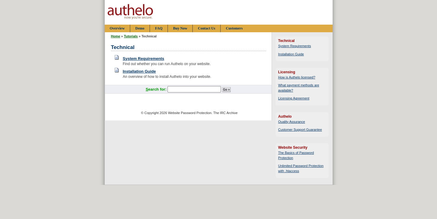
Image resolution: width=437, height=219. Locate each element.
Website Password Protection (189, 113)
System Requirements (143, 58)
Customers (234, 28)
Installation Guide (139, 71)
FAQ (158, 28)
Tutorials (131, 36)
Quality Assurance (291, 121)
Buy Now (180, 28)
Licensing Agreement (293, 98)
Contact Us (206, 28)
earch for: (157, 89)
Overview (117, 28)
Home (115, 36)
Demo (139, 28)
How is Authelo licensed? (296, 77)
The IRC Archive (225, 113)
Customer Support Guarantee (300, 129)
